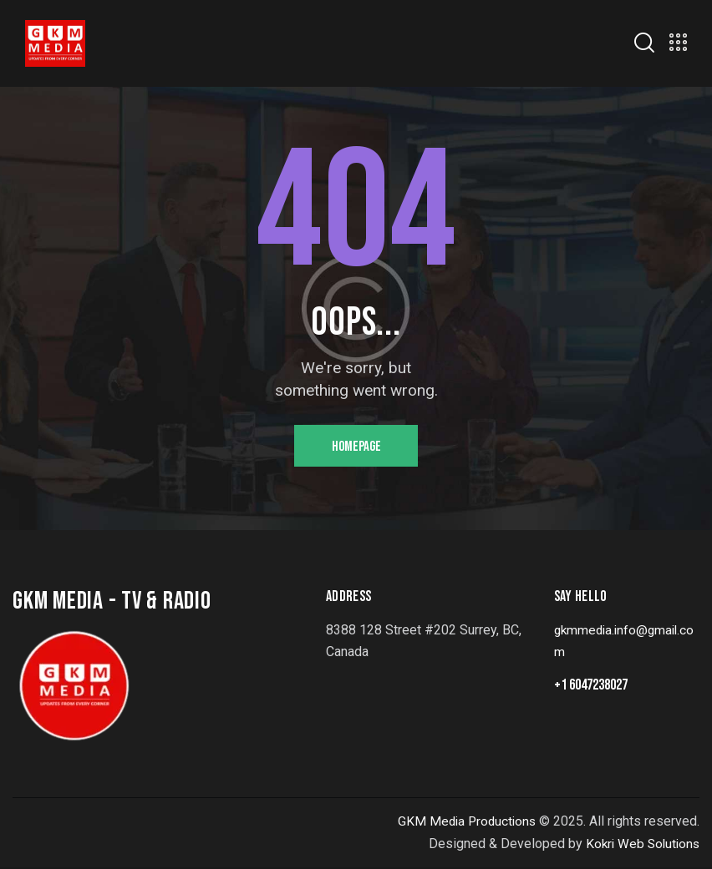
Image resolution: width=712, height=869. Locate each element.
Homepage (356, 447)
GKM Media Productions (464, 823)
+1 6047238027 (591, 687)
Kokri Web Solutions (640, 845)
